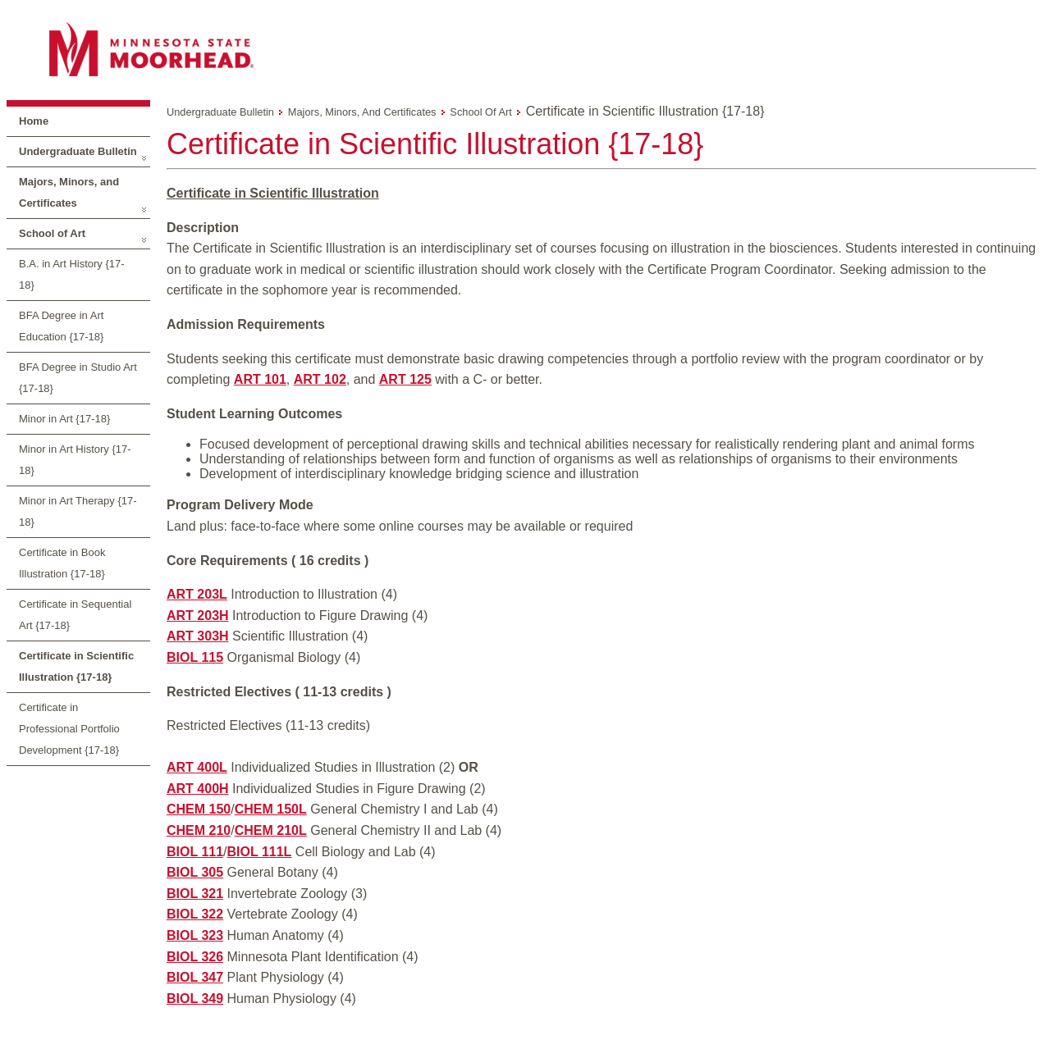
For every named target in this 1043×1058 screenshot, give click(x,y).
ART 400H (198, 789)
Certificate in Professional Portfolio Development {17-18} (69, 728)
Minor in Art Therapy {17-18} (78, 511)
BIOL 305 (195, 872)
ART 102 (320, 379)
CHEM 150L (271, 809)
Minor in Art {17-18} (64, 419)
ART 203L (197, 594)
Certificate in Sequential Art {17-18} (75, 615)
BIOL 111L (259, 852)
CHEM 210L (271, 830)
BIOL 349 (195, 999)
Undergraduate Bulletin (78, 151)
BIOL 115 (195, 657)
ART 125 (405, 379)
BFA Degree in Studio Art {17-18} (78, 377)
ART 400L (197, 767)
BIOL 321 (195, 894)
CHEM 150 (199, 809)
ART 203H (198, 615)
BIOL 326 (195, 957)
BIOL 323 (195, 935)
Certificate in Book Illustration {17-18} (62, 563)
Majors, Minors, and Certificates (69, 192)
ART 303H (198, 636)
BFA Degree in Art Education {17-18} (61, 326)
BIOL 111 (195, 852)
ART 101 (260, 379)
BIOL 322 (195, 914)
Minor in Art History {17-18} (75, 460)
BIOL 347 (195, 977)
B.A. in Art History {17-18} (72, 274)
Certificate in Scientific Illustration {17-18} (76, 666)
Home (33, 121)
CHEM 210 (199, 830)
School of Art (52, 233)
